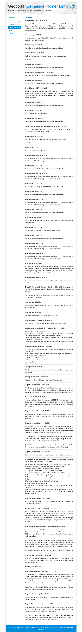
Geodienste (12, 24)
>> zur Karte (28, 59)
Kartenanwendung (14, 21)
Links (10, 30)
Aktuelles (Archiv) (14, 27)
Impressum (69, 627)
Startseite (12, 18)
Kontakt (11, 33)
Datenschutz (41, 629)
